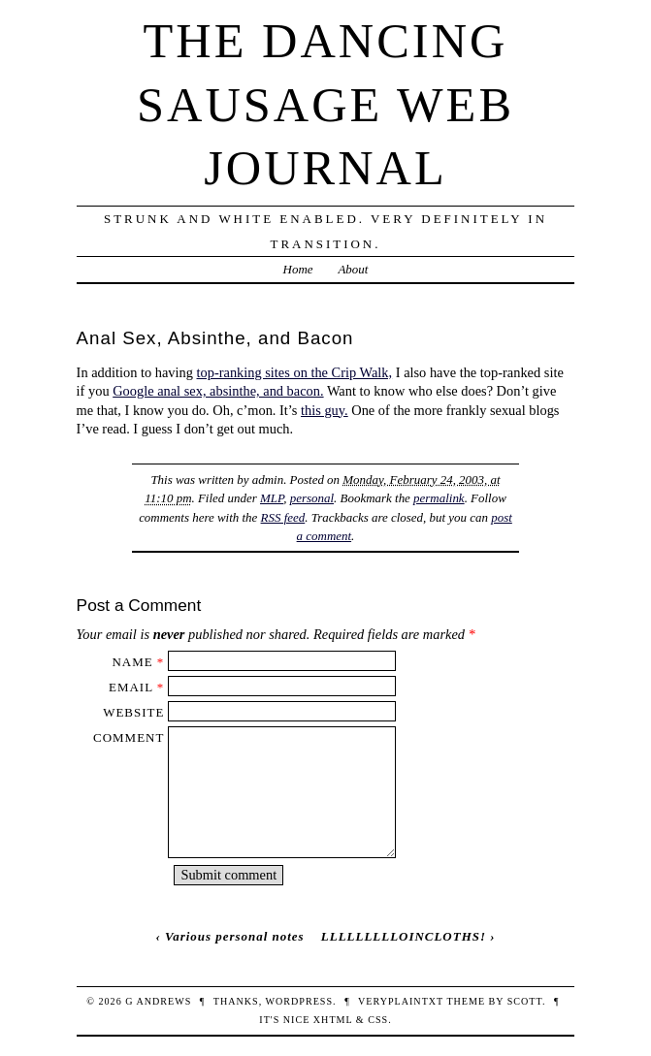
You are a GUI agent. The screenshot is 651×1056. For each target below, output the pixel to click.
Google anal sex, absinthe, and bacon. (218, 391)
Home (298, 269)
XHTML (332, 1019)
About (353, 269)
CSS (378, 1019)
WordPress (299, 1001)
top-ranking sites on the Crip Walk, (295, 372)
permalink (439, 498)
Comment (128, 737)
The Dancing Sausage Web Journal (325, 104)
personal (312, 498)
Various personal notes (235, 936)
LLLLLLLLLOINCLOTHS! (403, 936)
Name (132, 662)
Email (131, 687)
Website (133, 712)
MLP (271, 498)
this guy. (324, 410)
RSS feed (283, 517)
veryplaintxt (400, 1001)
